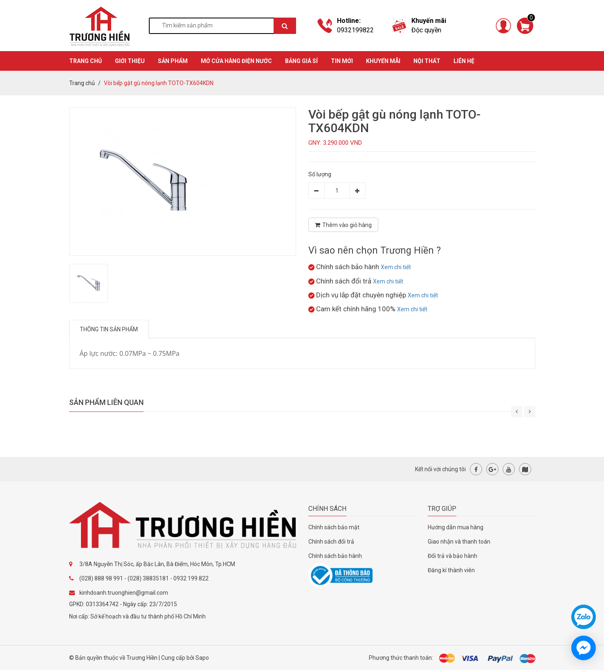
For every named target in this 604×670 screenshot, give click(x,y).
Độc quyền (426, 30)
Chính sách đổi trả (331, 541)
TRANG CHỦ (85, 61)
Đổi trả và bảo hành (452, 556)
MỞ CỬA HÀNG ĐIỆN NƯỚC (236, 61)
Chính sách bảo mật (333, 527)
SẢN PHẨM (173, 61)
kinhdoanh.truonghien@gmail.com (123, 592)
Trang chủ (82, 83)
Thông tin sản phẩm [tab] (109, 329)
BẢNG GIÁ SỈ (301, 61)
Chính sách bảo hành (335, 556)
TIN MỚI (342, 61)
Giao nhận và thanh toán (459, 541)
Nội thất (426, 61)
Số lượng (319, 174)
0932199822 (355, 30)
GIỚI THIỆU (130, 61)
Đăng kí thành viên (451, 570)
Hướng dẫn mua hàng (455, 527)
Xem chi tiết (396, 267)
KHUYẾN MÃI (383, 61)
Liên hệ (464, 61)
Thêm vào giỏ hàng (343, 225)
